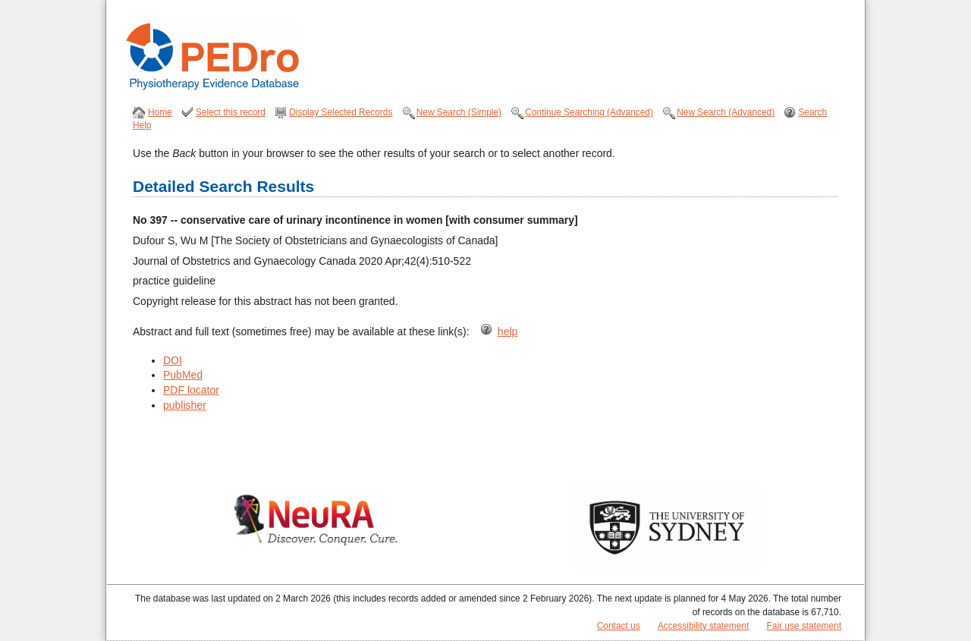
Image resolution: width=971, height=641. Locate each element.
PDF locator (191, 390)
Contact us (618, 626)
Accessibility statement (703, 626)
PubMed (183, 375)
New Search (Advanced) (726, 112)
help (507, 331)
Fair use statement (804, 626)
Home (160, 112)
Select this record (231, 112)
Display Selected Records (340, 112)
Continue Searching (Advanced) (589, 112)
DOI (172, 360)
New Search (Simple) (458, 112)
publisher (184, 405)
